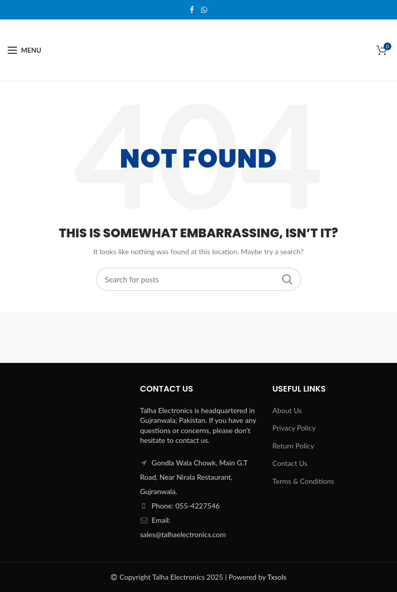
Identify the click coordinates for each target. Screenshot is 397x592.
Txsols (276, 577)
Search (287, 279)
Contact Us (289, 463)
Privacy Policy (293, 427)
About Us (287, 410)
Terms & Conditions (303, 481)
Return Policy (293, 445)
